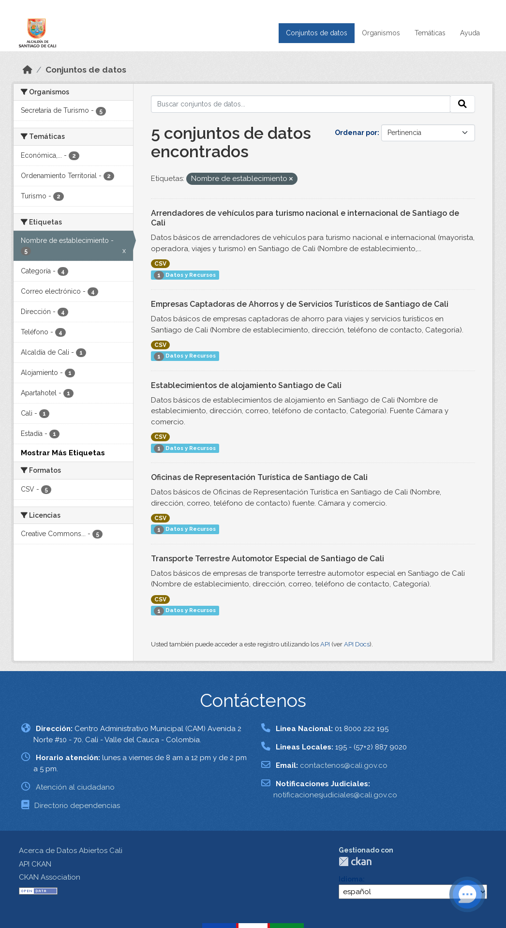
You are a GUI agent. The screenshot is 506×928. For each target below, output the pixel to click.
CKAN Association (49, 877)
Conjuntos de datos (316, 33)
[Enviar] (462, 104)
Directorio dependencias (77, 805)
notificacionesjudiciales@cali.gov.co (335, 795)
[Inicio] (27, 70)
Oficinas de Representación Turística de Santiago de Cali (259, 477)
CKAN (355, 861)
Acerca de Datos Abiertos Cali (70, 850)
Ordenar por (356, 132)
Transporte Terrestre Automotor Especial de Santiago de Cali (267, 558)
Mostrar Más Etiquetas (63, 453)
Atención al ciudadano (75, 787)
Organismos (381, 33)
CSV (160, 263)
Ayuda (470, 33)
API (325, 644)
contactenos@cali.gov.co (343, 765)
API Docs (357, 644)
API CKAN (35, 864)
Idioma (351, 879)
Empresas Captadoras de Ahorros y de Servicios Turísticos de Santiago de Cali (299, 304)
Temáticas (430, 33)
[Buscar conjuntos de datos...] (301, 104)
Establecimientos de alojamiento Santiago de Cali (246, 385)
